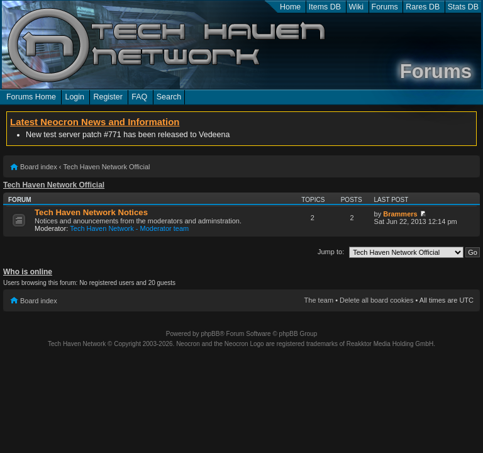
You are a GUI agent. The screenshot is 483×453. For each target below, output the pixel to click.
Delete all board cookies (376, 300)
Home (290, 7)
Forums (385, 7)
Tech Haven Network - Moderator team (129, 228)
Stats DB (463, 7)
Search (169, 96)
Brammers (400, 214)
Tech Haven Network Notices (91, 212)
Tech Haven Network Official (107, 167)
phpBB (210, 333)
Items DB (325, 7)
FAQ (139, 96)
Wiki (356, 7)
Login (74, 96)
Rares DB (423, 7)
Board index (38, 167)
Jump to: (331, 251)
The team (318, 300)
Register (107, 96)
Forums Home (31, 96)
